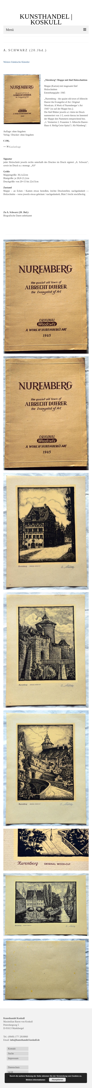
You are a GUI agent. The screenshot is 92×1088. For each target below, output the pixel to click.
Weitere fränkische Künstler (16, 62)
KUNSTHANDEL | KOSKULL (46, 19)
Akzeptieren (57, 1079)
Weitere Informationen (35, 1080)
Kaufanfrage (12, 146)
